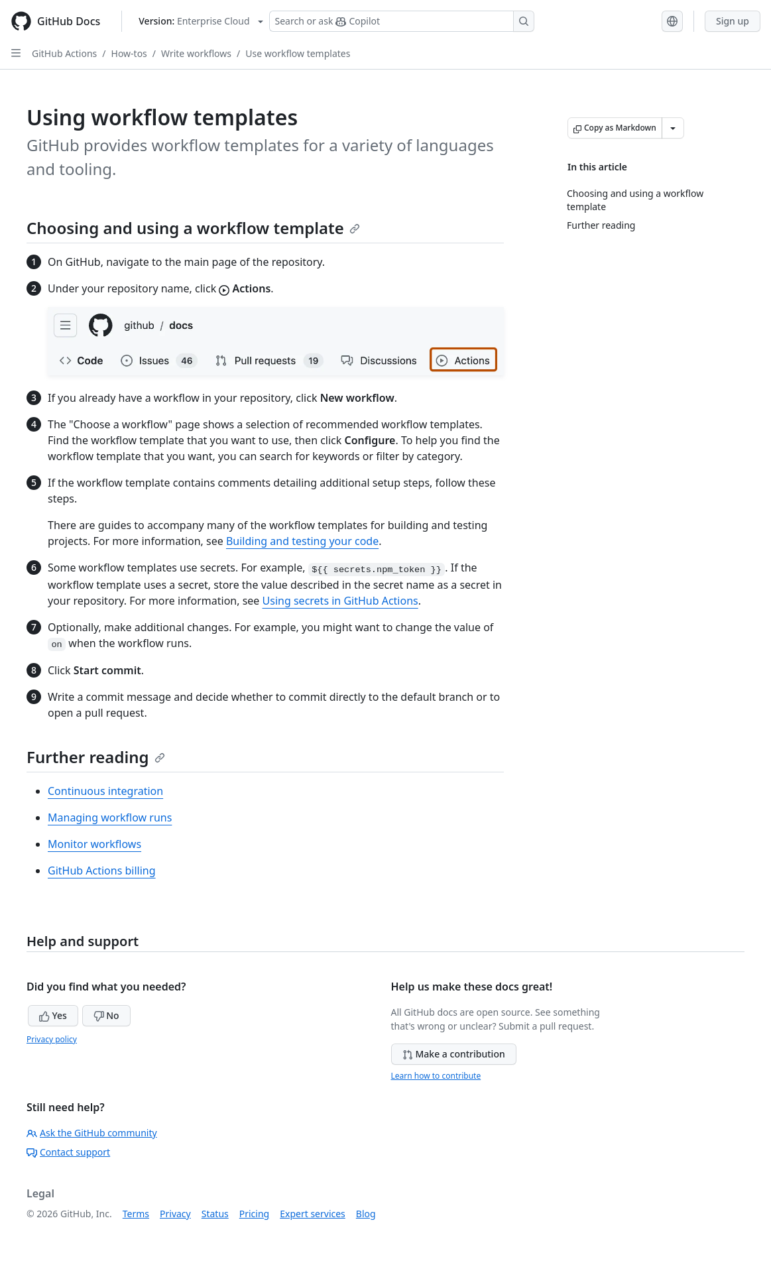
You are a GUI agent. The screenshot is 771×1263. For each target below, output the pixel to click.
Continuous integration (105, 791)
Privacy (175, 1213)
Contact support (68, 1152)
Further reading (96, 757)
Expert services (312, 1213)
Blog (366, 1213)
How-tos (129, 53)
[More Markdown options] (673, 128)
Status (215, 1213)
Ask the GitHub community (92, 1132)
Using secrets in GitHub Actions (340, 600)
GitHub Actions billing (102, 870)
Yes (53, 1015)
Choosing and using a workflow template (193, 228)
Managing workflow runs (110, 817)
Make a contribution (453, 1054)
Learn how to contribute (436, 1075)
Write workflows (196, 53)
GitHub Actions (64, 53)
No (106, 1015)
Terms (136, 1213)
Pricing (254, 1213)
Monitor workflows (94, 844)
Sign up (732, 21)
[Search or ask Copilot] (401, 21)
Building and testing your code (302, 541)
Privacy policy (52, 1039)
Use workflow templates (297, 53)
